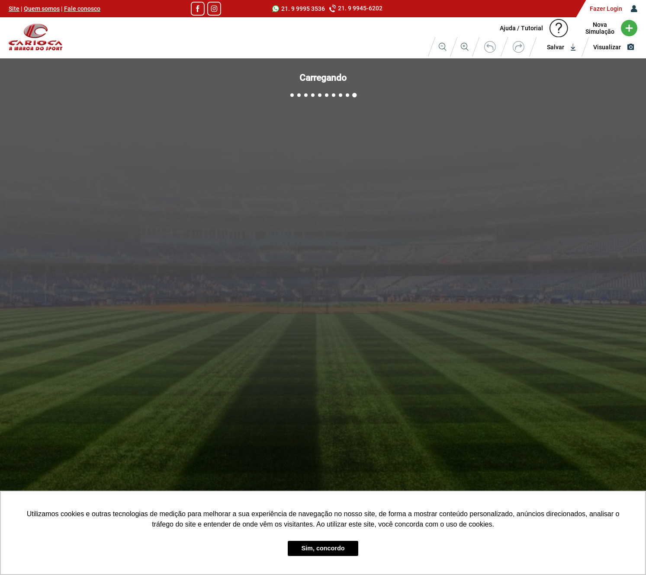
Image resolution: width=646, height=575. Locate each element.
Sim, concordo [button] (323, 548)
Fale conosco (82, 8)
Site (14, 8)
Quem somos (42, 8)
